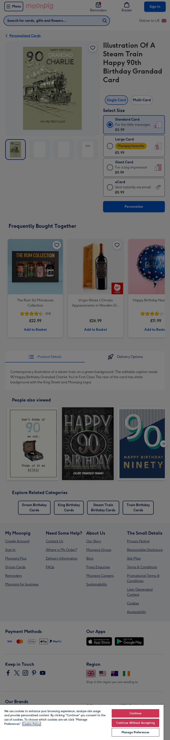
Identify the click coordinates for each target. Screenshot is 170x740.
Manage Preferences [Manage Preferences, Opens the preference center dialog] (135, 732)
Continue (136, 713)
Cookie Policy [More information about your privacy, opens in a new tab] (31, 724)
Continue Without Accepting (135, 722)
